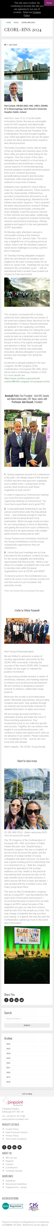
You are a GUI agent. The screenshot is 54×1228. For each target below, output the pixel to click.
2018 (8, 1082)
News (16, 23)
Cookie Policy (12, 1129)
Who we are (11, 1157)
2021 (8, 1068)
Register (10, 1161)
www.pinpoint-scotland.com (15, 1119)
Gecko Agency (41, 1225)
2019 (8, 1077)
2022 (8, 1063)
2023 (8, 1058)
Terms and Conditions (16, 1139)
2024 (8, 1053)
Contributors (12, 1167)
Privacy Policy (12, 1135)
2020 (8, 1073)
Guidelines (11, 1180)
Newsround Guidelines (16, 1184)
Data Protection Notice (17, 1132)
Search (27, 1025)
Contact (9, 1164)
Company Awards (14, 1171)
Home (8, 23)
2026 (8, 1044)
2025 (8, 1049)
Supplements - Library (16, 1187)
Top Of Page (27, 1093)
